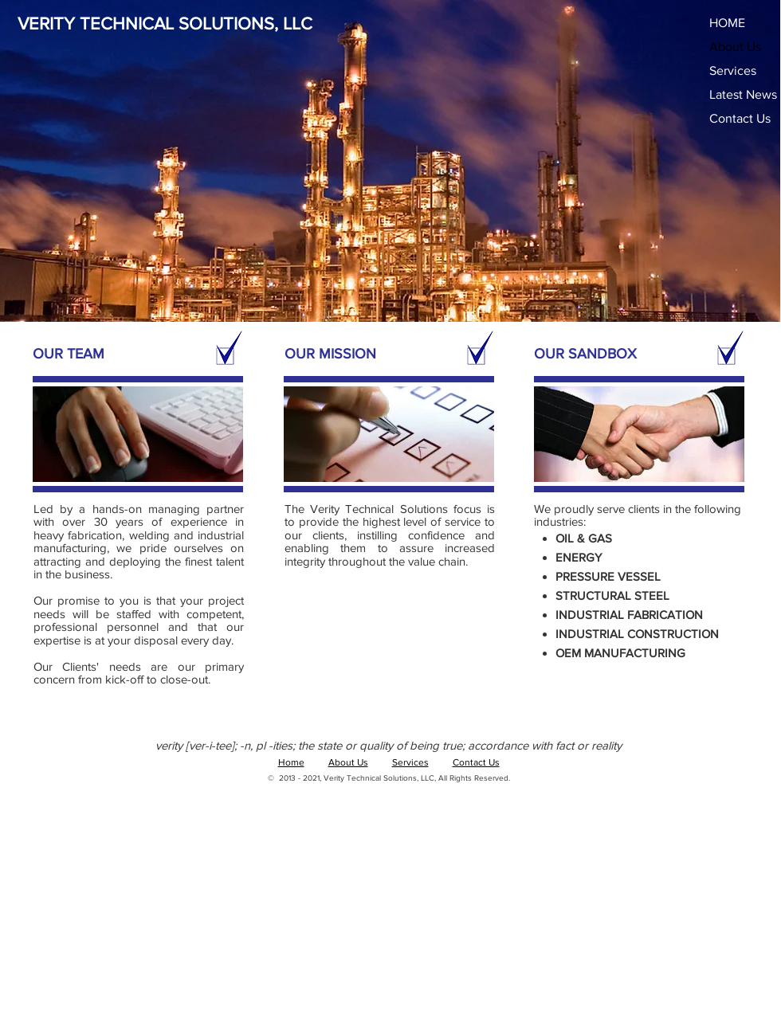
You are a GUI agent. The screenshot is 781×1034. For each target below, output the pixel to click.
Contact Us (740, 118)
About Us (735, 46)
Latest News (743, 94)
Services (732, 70)
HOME (727, 22)
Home (291, 762)
